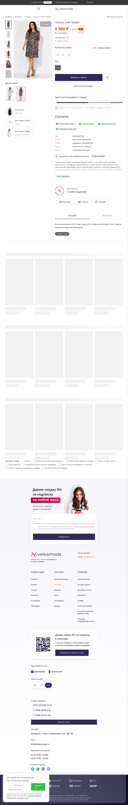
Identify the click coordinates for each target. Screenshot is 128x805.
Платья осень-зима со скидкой (80, 461)
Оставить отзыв (62, 234)
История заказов (84, 585)
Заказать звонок (64, 722)
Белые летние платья (106, 461)
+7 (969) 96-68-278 (41, 710)
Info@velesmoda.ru (40, 744)
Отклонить (18, 785)
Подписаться (64, 537)
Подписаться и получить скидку (72, 653)
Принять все (38, 787)
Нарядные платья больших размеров (41, 465)
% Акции (57, 585)
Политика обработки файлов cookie (85, 612)
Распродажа (59, 601)
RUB (48, 685)
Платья (27, 461)
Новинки (57, 590)
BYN (34, 685)
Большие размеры (61, 579)
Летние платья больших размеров (49, 461)
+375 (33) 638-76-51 (42, 705)
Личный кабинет (84, 579)
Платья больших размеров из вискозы (76, 465)
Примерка (81, 595)
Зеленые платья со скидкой (56, 468)
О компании (35, 601)
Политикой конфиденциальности (84, 526)
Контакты (34, 595)
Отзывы (34, 590)
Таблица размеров (102, 48)
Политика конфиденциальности (86, 620)
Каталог (34, 585)
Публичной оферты (57, 526)
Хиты (56, 595)
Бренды (57, 606)
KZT (41, 685)
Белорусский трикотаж (39, 559)
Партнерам (35, 606)
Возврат (81, 601)
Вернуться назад (115, 17)
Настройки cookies (23, 798)
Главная (34, 579)
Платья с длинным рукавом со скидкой (24, 468)
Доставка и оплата (85, 590)
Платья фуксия (14, 465)
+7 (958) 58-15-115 (41, 715)
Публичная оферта (85, 606)
